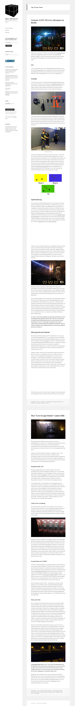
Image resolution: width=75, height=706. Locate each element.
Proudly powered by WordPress (41, 703)
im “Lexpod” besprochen (51, 221)
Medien (46, 690)
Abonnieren (8, 45)
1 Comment (37, 693)
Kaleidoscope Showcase (57, 84)
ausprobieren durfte (61, 53)
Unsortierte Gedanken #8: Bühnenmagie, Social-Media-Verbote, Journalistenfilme (11, 83)
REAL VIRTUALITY (11, 19)
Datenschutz (7, 32)
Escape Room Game (57, 401)
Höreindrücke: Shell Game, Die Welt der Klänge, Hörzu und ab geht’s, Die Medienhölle (11, 93)
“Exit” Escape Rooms (38, 70)
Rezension (43, 401)
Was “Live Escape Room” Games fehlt (47, 416)
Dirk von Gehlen (14, 126)
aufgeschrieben (41, 221)
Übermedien (15, 130)
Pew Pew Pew (11, 129)
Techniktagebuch (8, 131)
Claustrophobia (44, 474)
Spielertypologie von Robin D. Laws (42, 571)
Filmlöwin (11, 130)
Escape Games (50, 401)
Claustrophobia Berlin (35, 664)
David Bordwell (8, 126)
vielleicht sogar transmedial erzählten (50, 574)
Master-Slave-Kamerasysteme (42, 166)
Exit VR (37, 56)
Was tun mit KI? (8, 88)
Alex (39, 401)
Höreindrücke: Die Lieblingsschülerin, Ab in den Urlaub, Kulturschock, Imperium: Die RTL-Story (11, 71)
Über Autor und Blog (8, 28)
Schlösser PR (53, 681)
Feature (42, 690)
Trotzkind (47, 340)
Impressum (7, 30)
